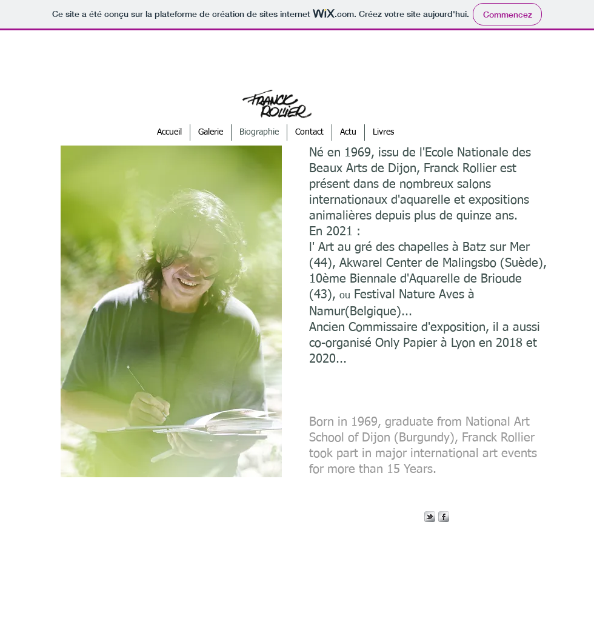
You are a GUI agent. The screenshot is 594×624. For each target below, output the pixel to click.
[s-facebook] (443, 516)
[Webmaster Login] (288, 581)
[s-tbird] (429, 516)
